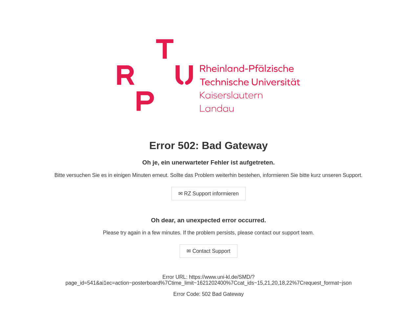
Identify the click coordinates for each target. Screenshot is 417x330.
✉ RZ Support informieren (208, 193)
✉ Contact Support (208, 251)
